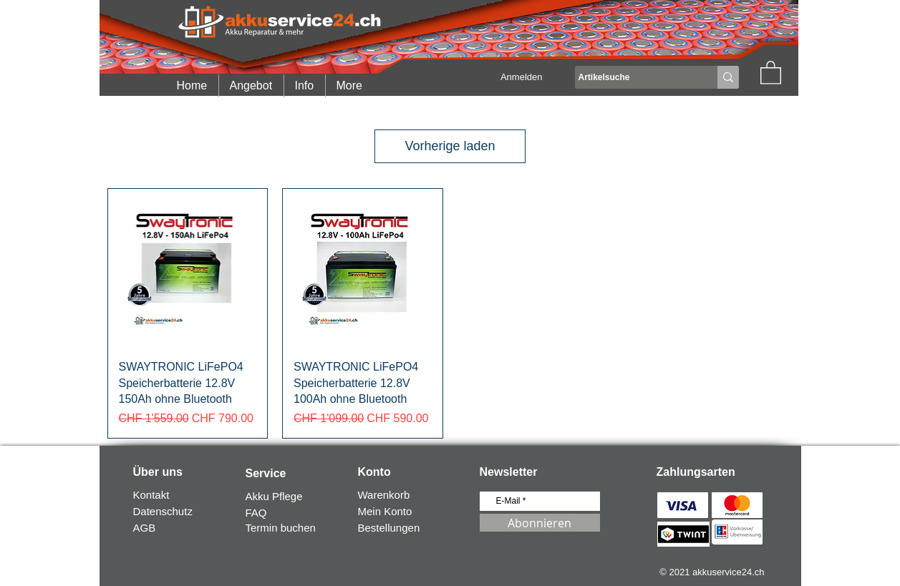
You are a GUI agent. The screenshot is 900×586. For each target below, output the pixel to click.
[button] (770, 71)
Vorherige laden (450, 146)
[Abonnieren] (540, 523)
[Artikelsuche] (633, 77)
